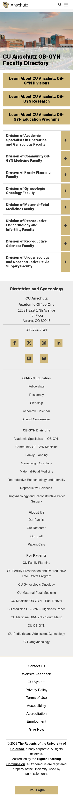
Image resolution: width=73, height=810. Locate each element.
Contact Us (36, 666)
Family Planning (37, 455)
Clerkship (36, 403)
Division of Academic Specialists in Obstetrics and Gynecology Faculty (38, 140)
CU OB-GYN (36, 625)
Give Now (36, 729)
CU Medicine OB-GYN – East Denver (36, 601)
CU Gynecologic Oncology (36, 584)
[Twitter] (29, 349)
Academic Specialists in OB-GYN (37, 438)
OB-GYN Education (36, 378)
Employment (36, 721)
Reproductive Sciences (36, 488)
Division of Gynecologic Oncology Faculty (38, 191)
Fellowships (36, 386)
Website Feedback (36, 674)
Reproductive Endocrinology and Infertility (36, 479)
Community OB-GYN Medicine (36, 447)
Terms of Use (36, 698)
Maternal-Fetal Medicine (36, 471)
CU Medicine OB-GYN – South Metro (36, 617)
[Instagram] (44, 349)
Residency (36, 394)
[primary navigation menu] (66, 5)
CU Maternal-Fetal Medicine (36, 592)
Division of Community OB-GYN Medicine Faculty (38, 158)
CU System (36, 682)
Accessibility (36, 706)
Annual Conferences (36, 419)
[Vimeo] (29, 364)
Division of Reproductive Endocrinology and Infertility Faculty (38, 225)
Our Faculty (36, 519)
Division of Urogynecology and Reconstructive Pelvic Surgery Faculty (38, 262)
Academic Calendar (36, 411)
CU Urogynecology (36, 642)
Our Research (36, 528)
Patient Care (36, 544)
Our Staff (36, 536)
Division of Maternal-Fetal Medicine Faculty (38, 207)
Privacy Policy (36, 690)
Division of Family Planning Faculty (38, 174)
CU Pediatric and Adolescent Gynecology (36, 633)
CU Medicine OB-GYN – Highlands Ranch (36, 609)
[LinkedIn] (58, 349)
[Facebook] (14, 349)
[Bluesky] (44, 364)
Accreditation (36, 714)
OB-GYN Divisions (36, 430)
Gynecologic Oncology (36, 463)
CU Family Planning (36, 562)
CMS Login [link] (36, 790)
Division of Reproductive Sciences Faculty (38, 243)
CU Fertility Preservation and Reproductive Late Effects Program (36, 573)
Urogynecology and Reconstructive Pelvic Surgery (36, 499)
